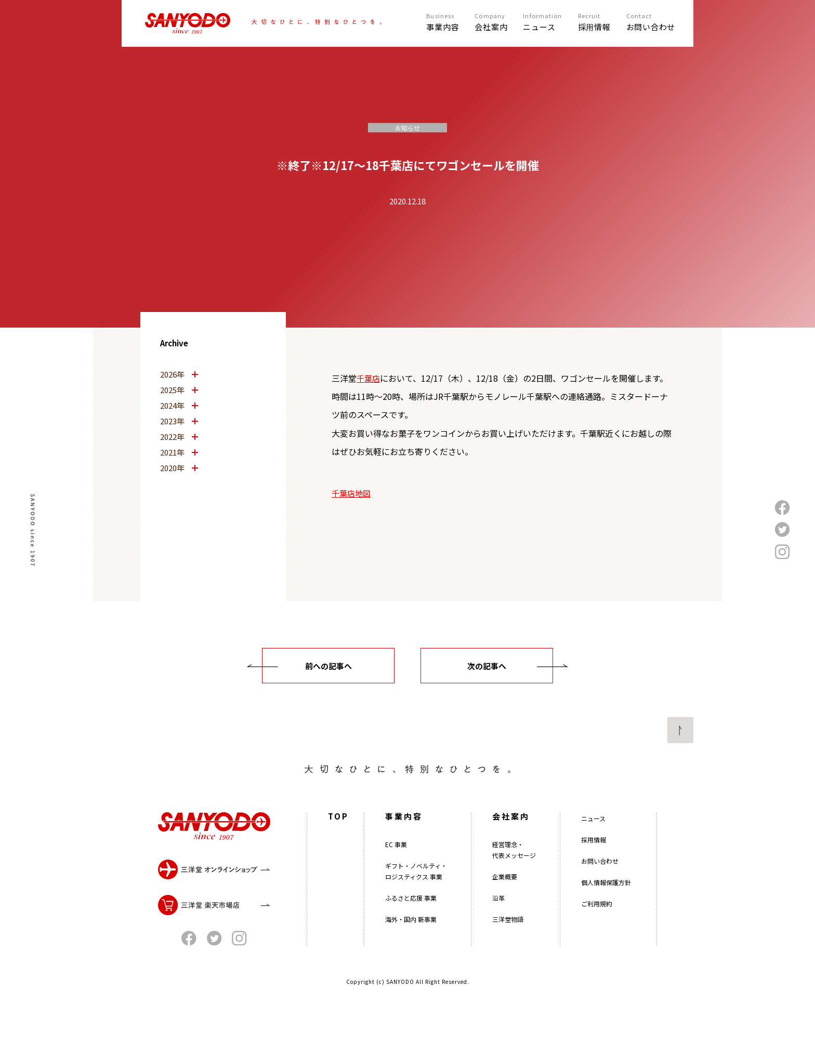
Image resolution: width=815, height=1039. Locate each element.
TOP (338, 836)
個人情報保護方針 (606, 902)
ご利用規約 (596, 923)
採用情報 (593, 859)
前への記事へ (328, 665)
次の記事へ (486, 665)
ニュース (593, 838)
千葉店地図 (351, 493)
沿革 (498, 918)
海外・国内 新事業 (411, 939)
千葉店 (368, 378)
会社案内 (511, 836)
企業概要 (504, 896)
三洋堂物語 (507, 939)
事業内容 (404, 836)
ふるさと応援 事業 (411, 918)
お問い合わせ (600, 881)
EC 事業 (396, 864)
